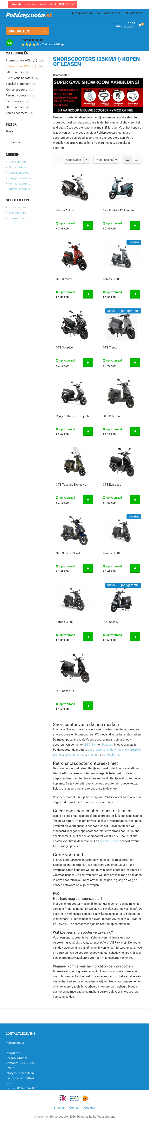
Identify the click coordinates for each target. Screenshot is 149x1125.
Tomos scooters (19, 113)
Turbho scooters (19, 189)
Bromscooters (18, 218)
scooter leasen (109, 841)
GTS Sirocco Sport (68, 553)
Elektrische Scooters (22, 78)
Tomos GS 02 (64, 622)
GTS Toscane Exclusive (71, 484)
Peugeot (107, 744)
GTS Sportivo (64, 347)
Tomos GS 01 (111, 553)
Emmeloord (111, 754)
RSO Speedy (110, 622)
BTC (87, 744)
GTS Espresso (112, 484)
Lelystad (70, 754)
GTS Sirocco (64, 279)
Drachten (93, 754)
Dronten (58, 754)
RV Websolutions (104, 1116)
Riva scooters (18, 207)
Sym (94, 744)
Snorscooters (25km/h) (24, 66)
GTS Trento (110, 347)
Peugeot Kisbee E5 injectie (73, 416)
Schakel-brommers (21, 84)
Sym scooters (18, 101)
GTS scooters (17, 107)
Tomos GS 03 (111, 279)
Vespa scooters (19, 172)
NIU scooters (17, 167)
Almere (81, 754)
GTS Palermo (111, 416)
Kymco (13, 142)
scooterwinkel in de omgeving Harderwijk (114, 749)
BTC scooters (17, 72)
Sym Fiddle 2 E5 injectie (118, 210)
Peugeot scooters (20, 95)
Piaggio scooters (20, 178)
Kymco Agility (65, 210)
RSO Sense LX (65, 691)
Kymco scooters (19, 89)
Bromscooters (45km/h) (25, 60)
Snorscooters (17, 212)
